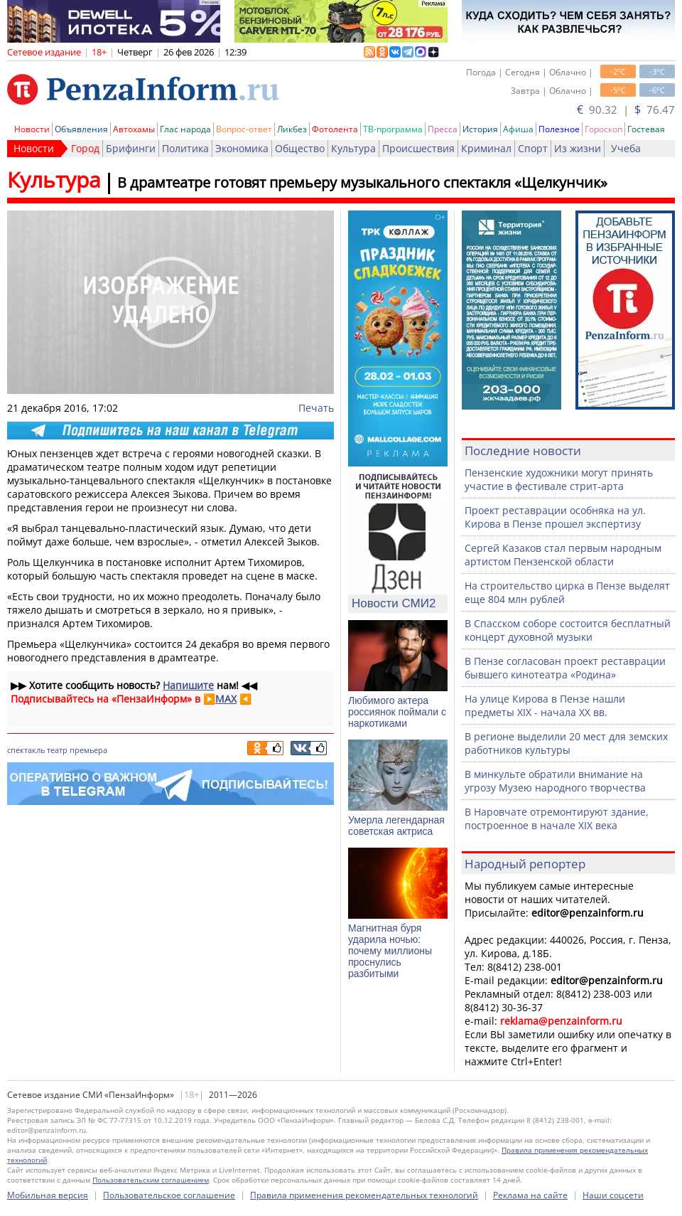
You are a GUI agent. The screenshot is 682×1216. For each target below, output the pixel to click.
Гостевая (646, 129)
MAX (226, 698)
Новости (32, 129)
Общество (300, 148)
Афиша (518, 129)
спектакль (26, 750)
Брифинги (131, 148)
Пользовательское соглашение (169, 1195)
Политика (185, 148)
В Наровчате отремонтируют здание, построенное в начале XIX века (557, 818)
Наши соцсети (613, 1195)
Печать (316, 408)
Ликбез (292, 129)
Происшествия (418, 148)
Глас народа (185, 129)
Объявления (81, 129)
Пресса (443, 129)
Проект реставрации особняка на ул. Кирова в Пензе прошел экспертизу (555, 516)
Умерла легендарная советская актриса (396, 825)
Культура (353, 148)
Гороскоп (603, 129)
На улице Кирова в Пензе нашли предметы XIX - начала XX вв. (545, 705)
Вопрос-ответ (244, 129)
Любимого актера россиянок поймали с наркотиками (397, 712)
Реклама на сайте (530, 1195)
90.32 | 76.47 (626, 109)
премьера (88, 750)
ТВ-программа (393, 129)
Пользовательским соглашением (150, 1180)
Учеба (626, 148)
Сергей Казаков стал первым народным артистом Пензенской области (563, 554)
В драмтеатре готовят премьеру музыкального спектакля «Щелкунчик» (362, 182)
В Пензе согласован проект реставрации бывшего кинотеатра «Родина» (565, 667)
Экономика (242, 148)
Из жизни (577, 148)
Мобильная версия (47, 1195)
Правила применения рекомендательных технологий (364, 1195)
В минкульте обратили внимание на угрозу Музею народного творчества (555, 780)
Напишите (188, 685)
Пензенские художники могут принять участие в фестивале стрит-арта (559, 479)
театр (57, 750)
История (480, 129)
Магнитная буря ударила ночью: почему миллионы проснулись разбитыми (390, 950)
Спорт (533, 148)
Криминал (486, 148)
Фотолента (335, 129)
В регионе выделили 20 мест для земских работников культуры (566, 743)
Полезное (559, 129)
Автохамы (134, 129)
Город (85, 148)
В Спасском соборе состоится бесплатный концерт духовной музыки (568, 630)
